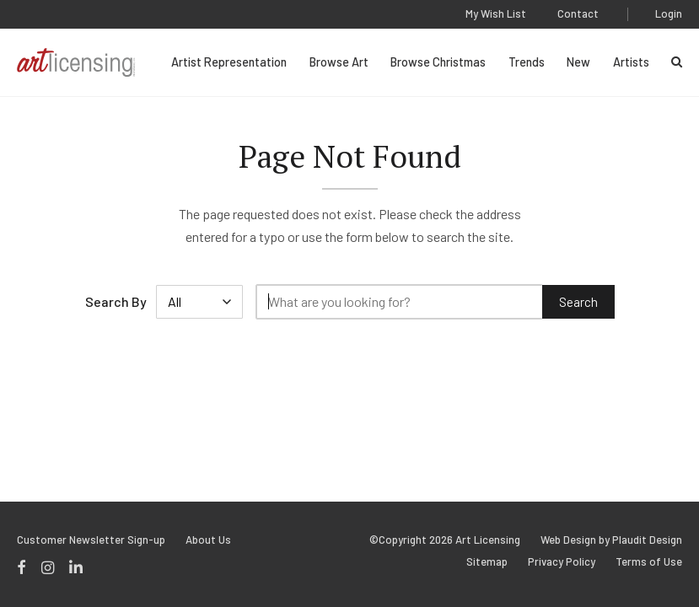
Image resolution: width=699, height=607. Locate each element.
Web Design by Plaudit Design (611, 540)
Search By (116, 301)
